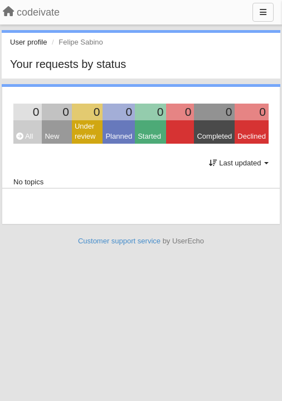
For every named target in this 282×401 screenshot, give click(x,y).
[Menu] (263, 12)
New (52, 136)
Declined (251, 136)
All (24, 136)
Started (149, 136)
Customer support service (119, 241)
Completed (214, 136)
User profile (28, 42)
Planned (118, 136)
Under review (85, 131)
